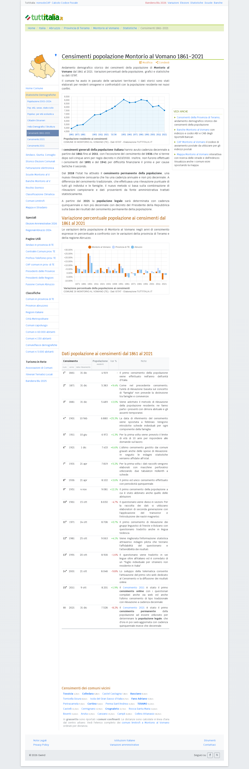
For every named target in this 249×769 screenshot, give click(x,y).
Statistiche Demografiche (41, 94)
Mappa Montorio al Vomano (193, 154)
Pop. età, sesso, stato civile (40, 107)
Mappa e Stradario (36, 207)
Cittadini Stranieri (36, 120)
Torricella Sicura (75, 698)
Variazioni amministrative (124, 744)
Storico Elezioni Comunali (40, 161)
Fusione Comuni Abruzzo (40, 284)
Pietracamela (74, 703)
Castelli (71, 708)
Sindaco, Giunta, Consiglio (41, 154)
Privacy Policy (41, 744)
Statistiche (196, 2)
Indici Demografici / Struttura (41, 126)
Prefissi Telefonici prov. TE (41, 258)
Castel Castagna (115, 693)
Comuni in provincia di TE (40, 299)
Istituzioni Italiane (124, 740)
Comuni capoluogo (37, 325)
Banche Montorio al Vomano (193, 129)
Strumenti (210, 740)
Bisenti (70, 713)
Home (31, 28)
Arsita (88, 713)
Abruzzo (54, 28)
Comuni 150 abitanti (38, 338)
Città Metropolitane (37, 318)
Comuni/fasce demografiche (41, 345)
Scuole (209, 2)
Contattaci (209, 744)
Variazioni (173, 2)
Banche (218, 2)
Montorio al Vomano (106, 28)
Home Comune (34, 88)
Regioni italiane (34, 312)
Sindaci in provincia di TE (40, 244)
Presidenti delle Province (40, 271)
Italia (42, 28)
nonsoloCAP (43, 2)
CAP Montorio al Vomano (191, 142)
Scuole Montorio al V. (38, 174)
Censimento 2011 (35, 145)
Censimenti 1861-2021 (38, 133)
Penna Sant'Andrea (120, 703)
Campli (124, 713)
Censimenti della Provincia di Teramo (198, 117)
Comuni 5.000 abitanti (40, 351)
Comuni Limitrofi (35, 200)
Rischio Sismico (35, 187)
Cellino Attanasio (148, 713)
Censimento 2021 (36, 139)
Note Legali (40, 740)
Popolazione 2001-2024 (39, 101)
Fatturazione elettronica (40, 168)
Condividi (162, 62)
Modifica (145, 62)
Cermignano (92, 708)
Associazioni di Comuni (39, 367)
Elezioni (184, 2)
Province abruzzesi (37, 305)
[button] (210, 755)
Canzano (106, 713)
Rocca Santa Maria (143, 708)
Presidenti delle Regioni (39, 277)
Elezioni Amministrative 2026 (41, 223)
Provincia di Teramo (77, 28)
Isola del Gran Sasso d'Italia (109, 698)
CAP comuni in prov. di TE (40, 264)
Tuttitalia (30, 2)
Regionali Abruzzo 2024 (38, 230)
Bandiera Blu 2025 (36, 381)
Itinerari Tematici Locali (39, 374)
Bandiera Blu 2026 (155, 2)
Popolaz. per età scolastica (40, 114)
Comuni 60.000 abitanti (40, 332)
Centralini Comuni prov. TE (40, 251)
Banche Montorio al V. (38, 181)
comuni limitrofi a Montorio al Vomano (145, 722)
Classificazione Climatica (40, 194)
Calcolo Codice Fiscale (65, 2)
